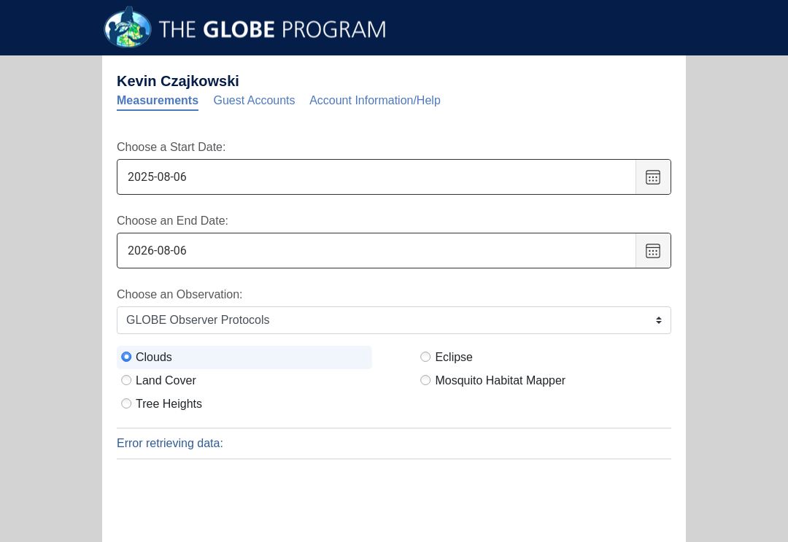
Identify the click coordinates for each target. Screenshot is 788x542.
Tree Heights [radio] (169, 404)
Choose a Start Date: (171, 147)
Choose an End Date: (172, 220)
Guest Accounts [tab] (255, 100)
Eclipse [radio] (454, 357)
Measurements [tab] (157, 100)
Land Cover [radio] (166, 380)
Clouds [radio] (154, 357)
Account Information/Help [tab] (375, 100)
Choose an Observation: (180, 294)
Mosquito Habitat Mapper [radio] (500, 380)
